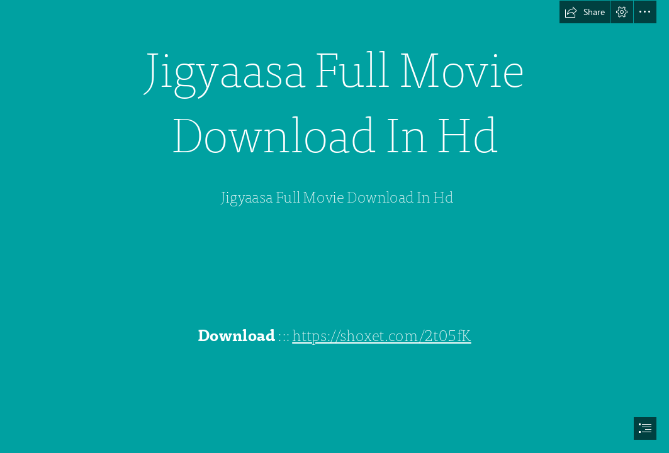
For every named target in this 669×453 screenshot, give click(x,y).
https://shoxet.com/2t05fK (382, 336)
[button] (584, 12)
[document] (334, 226)
